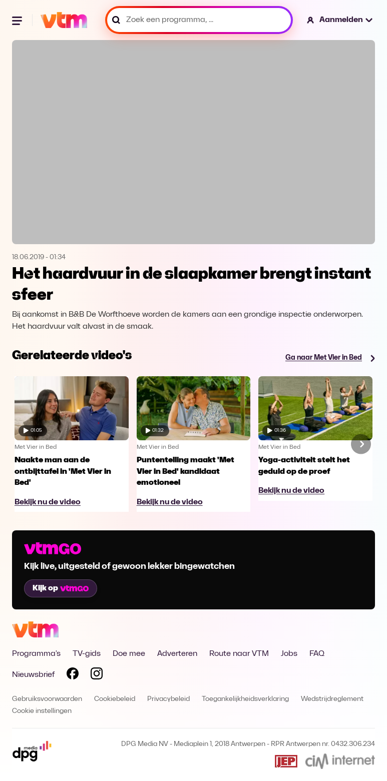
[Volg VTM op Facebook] (73, 675)
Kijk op (61, 588)
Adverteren (177, 654)
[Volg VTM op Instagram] (97, 675)
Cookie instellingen (42, 711)
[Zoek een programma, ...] (199, 20)
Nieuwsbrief (33, 675)
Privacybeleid (168, 699)
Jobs (289, 654)
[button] (340, 20)
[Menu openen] (18, 20)
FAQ (316, 654)
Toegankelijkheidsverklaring (245, 699)
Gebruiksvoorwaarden (47, 699)
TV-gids (87, 654)
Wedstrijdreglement (332, 699)
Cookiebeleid (114, 699)
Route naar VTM (239, 654)
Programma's (36, 654)
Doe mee (129, 654)
